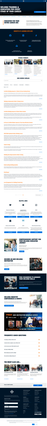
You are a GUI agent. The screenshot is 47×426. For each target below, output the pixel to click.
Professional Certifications (26, 391)
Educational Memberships (26, 400)
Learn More (40, 98)
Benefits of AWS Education (6, 16)
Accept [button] (33, 424)
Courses (19, 16)
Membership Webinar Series (26, 401)
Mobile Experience (25, 408)
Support (30, 16)
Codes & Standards (37, 391)
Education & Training (25, 392)
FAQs (43, 16)
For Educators (10, 216)
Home (1, 13)
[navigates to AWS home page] (23, 1)
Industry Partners (36, 407)
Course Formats (13, 16)
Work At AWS (36, 410)
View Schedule (10, 232)
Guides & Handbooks (37, 393)
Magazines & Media (37, 392)
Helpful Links (24, 16)
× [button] (39, 419)
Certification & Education (6, 13)
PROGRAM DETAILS (36, 216)
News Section (36, 409)
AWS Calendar (24, 407)
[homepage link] (13, 391)
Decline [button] (36, 424)
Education (11, 13)
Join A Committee (36, 408)
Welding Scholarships (37, 399)
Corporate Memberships (25, 399)
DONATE (38, 385)
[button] (41, 80)
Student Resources (37, 398)
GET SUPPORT (21, 251)
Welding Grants (36, 400)
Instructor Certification (36, 16)
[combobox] (22, 80)
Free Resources (36, 394)
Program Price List (25, 394)
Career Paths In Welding (37, 401)
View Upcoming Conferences (9, 305)
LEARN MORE (23, 232)
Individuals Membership (25, 398)
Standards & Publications (38, 390)
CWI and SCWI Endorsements (26, 393)
